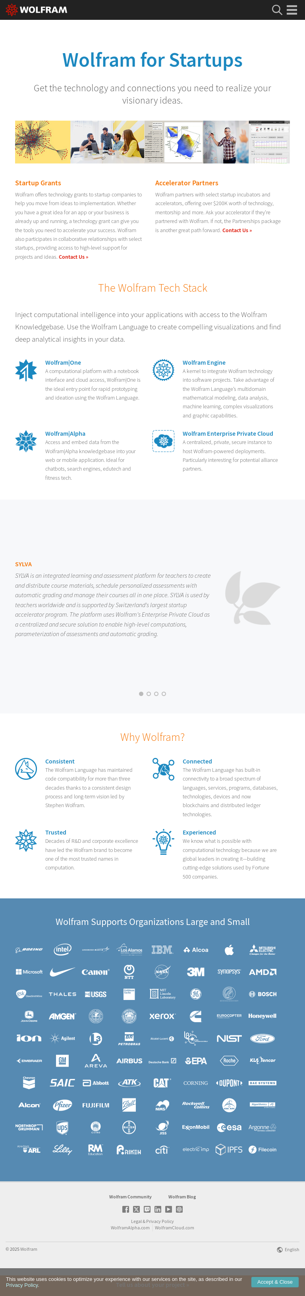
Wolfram (28, 1270)
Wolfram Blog (182, 1217)
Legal (136, 1242)
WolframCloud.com (174, 1248)
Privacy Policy (160, 1242)
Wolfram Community (130, 1217)
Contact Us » (73, 256)
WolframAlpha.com (130, 1248)
